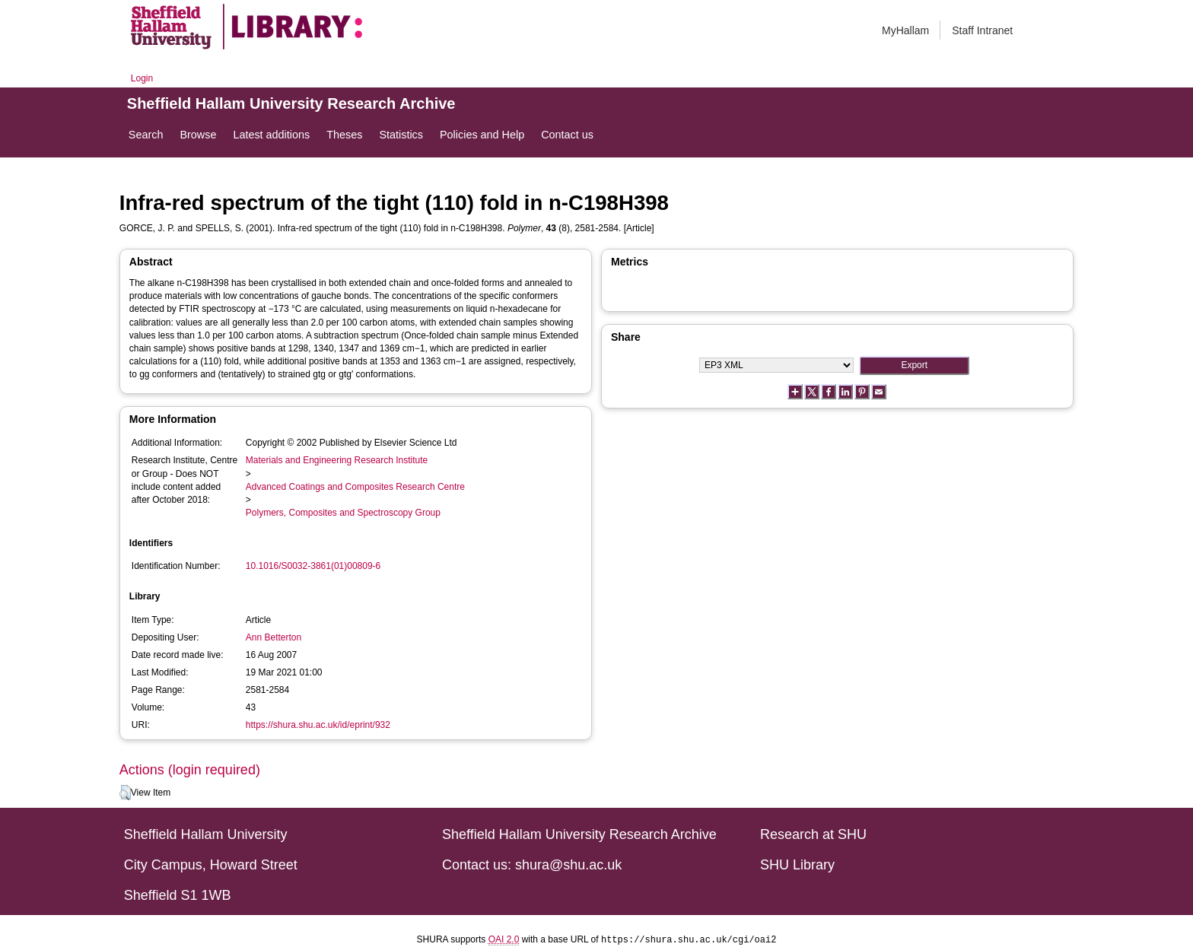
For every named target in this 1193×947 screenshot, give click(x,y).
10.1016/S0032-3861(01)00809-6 (313, 566)
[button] (125, 792)
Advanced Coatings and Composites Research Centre (355, 486)
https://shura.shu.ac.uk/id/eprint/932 (318, 725)
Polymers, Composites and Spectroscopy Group (343, 512)
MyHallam (905, 30)
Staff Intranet (982, 30)
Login (142, 78)
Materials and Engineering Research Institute (337, 460)
